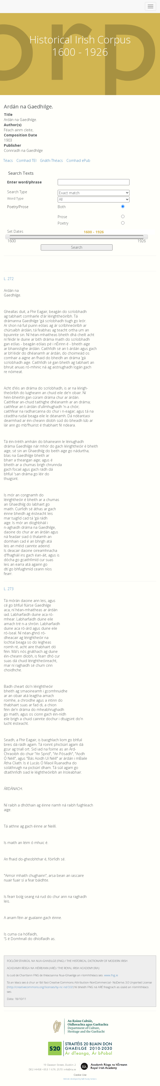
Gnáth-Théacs (51, 160)
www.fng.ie (111, 975)
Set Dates (15, 231)
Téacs (8, 160)
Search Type (17, 192)
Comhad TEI (26, 160)
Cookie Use (80, 1074)
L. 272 (9, 278)
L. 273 (9, 588)
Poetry (63, 223)
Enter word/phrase (24, 182)
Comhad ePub (78, 160)
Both (62, 207)
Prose (62, 217)
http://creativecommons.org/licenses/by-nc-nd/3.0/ (40, 987)
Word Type (15, 198)
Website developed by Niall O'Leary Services (80, 1079)
